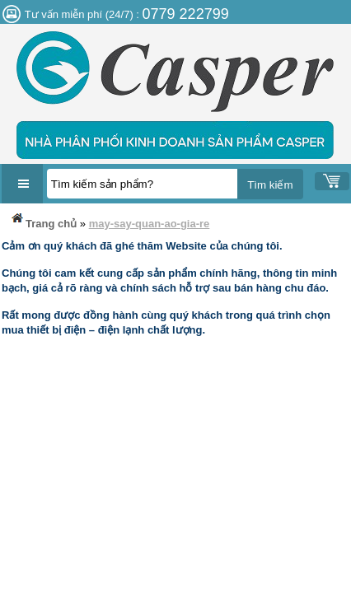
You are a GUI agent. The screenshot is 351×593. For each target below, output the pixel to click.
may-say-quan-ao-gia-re (149, 223)
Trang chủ (43, 220)
